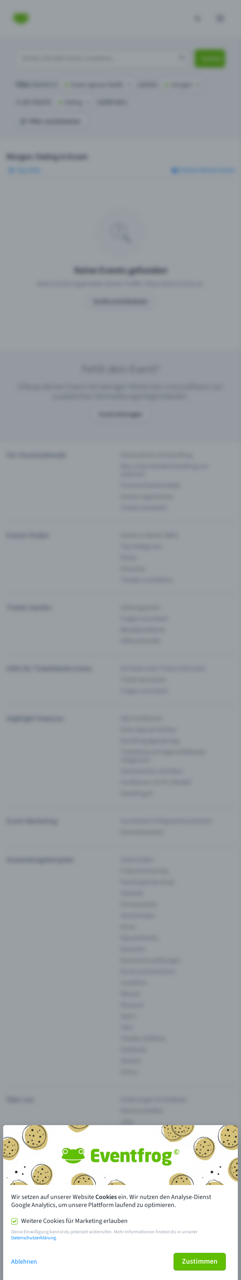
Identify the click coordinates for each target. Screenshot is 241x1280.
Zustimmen (199, 1261)
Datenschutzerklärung (33, 1237)
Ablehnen (24, 1262)
